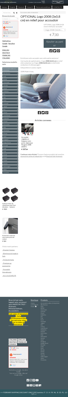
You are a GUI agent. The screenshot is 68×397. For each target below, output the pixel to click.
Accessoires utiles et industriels (29, 12)
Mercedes (6, 124)
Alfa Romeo (6, 73)
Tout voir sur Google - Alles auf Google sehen (18, 374)
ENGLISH (22, 340)
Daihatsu (6, 91)
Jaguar (5, 106)
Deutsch (21, 7)
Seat (4, 151)
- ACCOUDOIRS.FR (9, 276)
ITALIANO (13, 340)
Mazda (5, 121)
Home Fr (30, 7)
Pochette (6, 172)
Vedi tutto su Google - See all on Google (18, 370)
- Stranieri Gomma (8, 250)
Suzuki (5, 160)
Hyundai (5, 103)
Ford (4, 100)
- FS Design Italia (8, 260)
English (12, 7)
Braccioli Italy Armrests (54, 156)
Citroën (5, 85)
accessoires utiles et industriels (31, 156)
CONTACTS (57, 7)
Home (33, 303)
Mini (4, 127)
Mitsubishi (6, 130)
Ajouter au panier (54, 43)
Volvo (5, 169)
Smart (5, 157)
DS (4, 94)
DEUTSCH (13, 342)
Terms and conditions (43, 7)
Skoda (5, 154)
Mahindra (6, 118)
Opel (4, 136)
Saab (4, 148)
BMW (5, 79)
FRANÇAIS (22, 342)
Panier (34, 306)
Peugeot (5, 139)
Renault (5, 145)
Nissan (5, 133)
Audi (4, 76)
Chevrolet (6, 82)
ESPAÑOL (12, 344)
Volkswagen (6, 166)
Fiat (4, 97)
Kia (4, 109)
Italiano (4, 7)
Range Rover (7, 142)
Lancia (5, 112)
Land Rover (6, 115)
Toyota (5, 163)
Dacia (5, 88)
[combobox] (55, 30)
